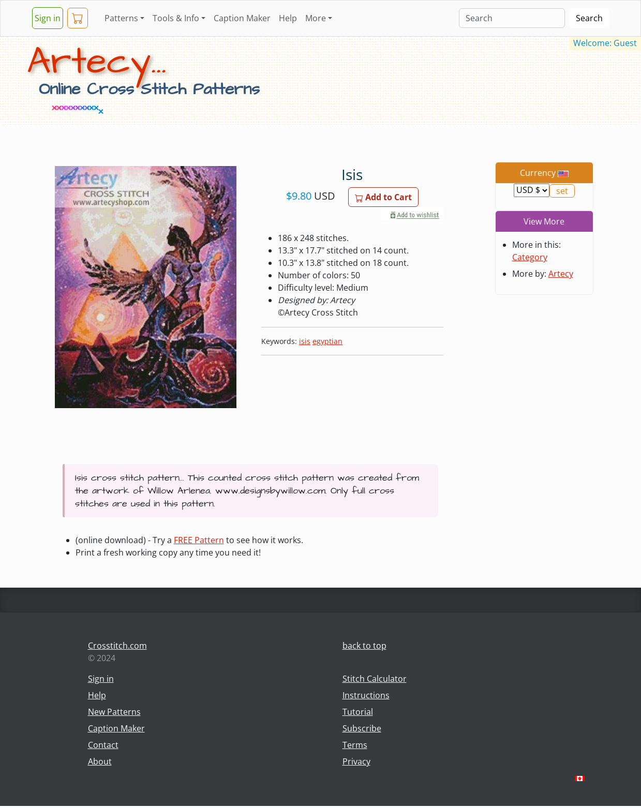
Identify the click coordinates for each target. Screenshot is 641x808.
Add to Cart (383, 197)
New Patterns (114, 711)
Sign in (48, 18)
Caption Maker (242, 18)
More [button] (315, 18)
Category (529, 257)
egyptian (327, 341)
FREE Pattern (199, 540)
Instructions (366, 695)
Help (288, 18)
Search (589, 18)
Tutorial (357, 711)
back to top (364, 645)
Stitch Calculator (374, 678)
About (100, 761)
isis (304, 341)
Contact (103, 745)
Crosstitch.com (117, 645)
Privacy (356, 761)
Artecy (560, 273)
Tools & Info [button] (176, 18)
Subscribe (361, 728)
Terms (354, 745)
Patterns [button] (121, 18)
